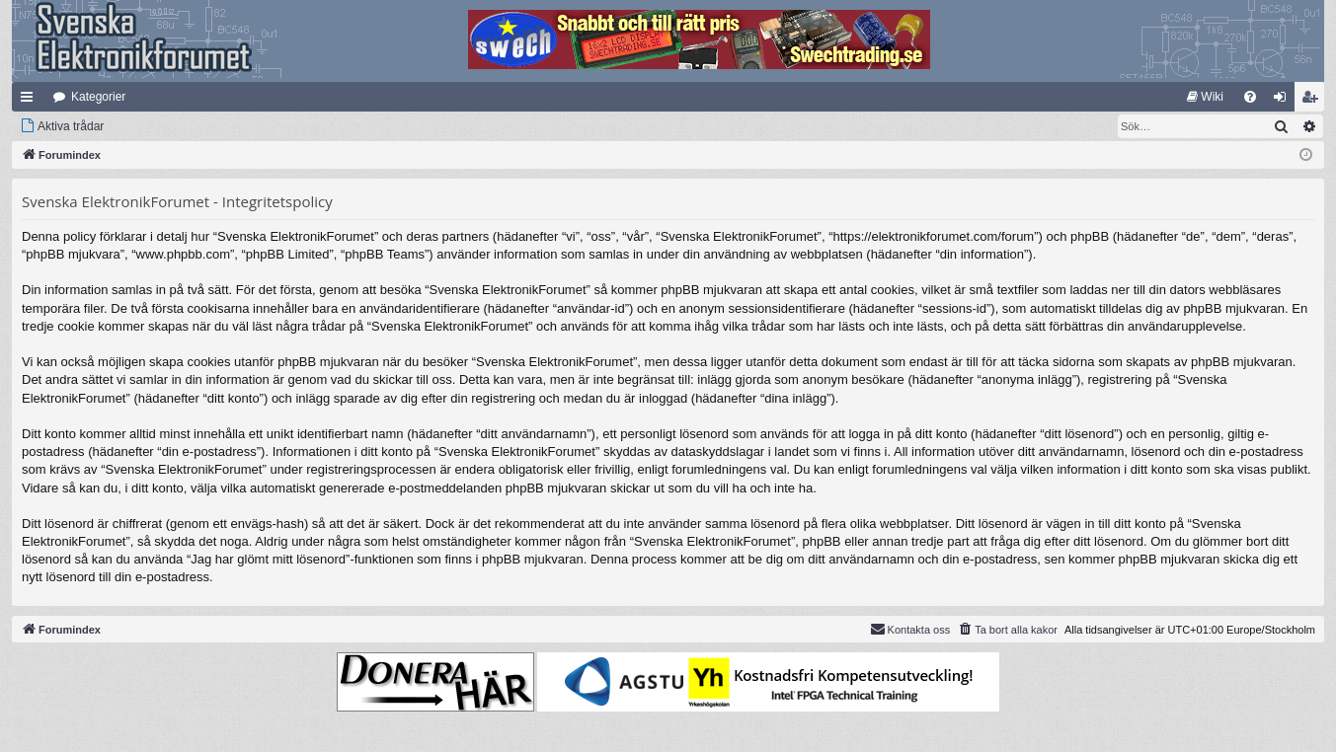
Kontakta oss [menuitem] (910, 629)
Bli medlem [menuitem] (1313, 101)
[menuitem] (1205, 97)
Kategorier (98, 97)
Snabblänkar (30, 101)
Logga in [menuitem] (1284, 101)
